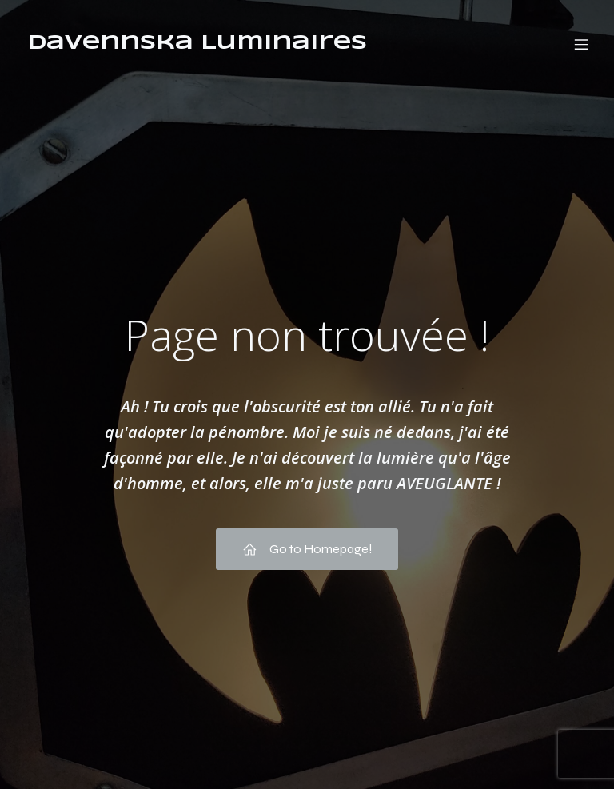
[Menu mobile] (581, 44)
